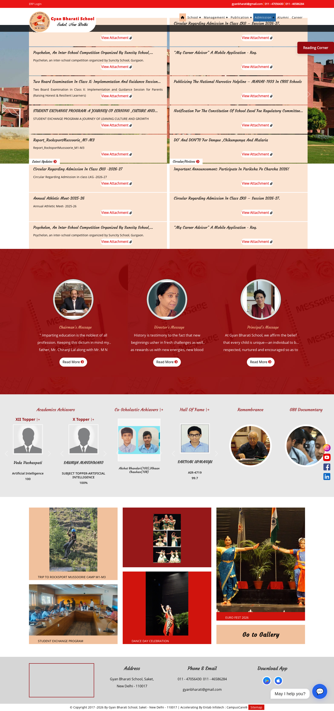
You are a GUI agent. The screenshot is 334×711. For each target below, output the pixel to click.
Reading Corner (315, 47)
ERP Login (35, 4)
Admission (263, 17)
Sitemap (256, 707)
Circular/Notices (186, 162)
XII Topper (28, 419)
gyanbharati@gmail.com (247, 4)
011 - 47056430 (274, 4)
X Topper (83, 419)
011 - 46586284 (294, 4)
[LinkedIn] (327, 476)
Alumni (283, 17)
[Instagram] (327, 447)
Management (214, 17)
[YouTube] (327, 457)
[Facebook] (327, 467)
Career (297, 17)
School (192, 17)
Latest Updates (44, 162)
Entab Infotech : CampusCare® (225, 707)
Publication (240, 17)
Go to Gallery (260, 634)
